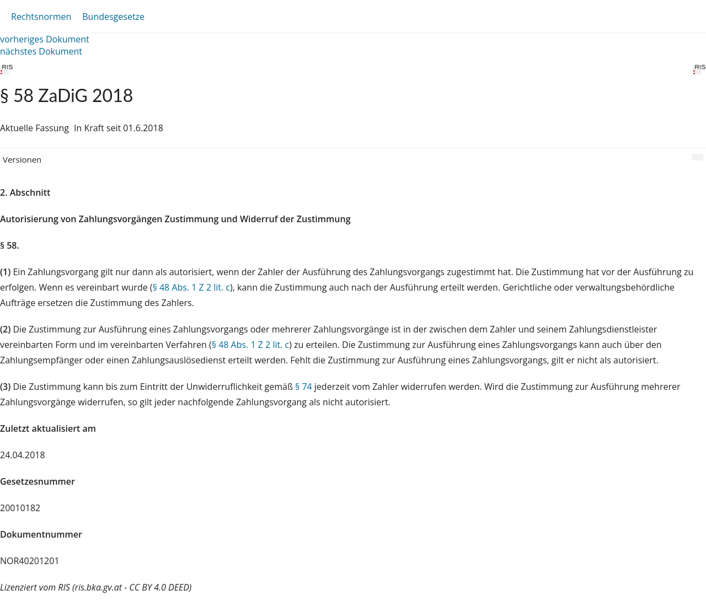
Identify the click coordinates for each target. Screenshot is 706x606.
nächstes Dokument (41, 51)
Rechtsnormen (41, 16)
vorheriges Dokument (44, 39)
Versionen (22, 159)
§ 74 (303, 386)
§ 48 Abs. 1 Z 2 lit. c (191, 287)
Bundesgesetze (113, 16)
